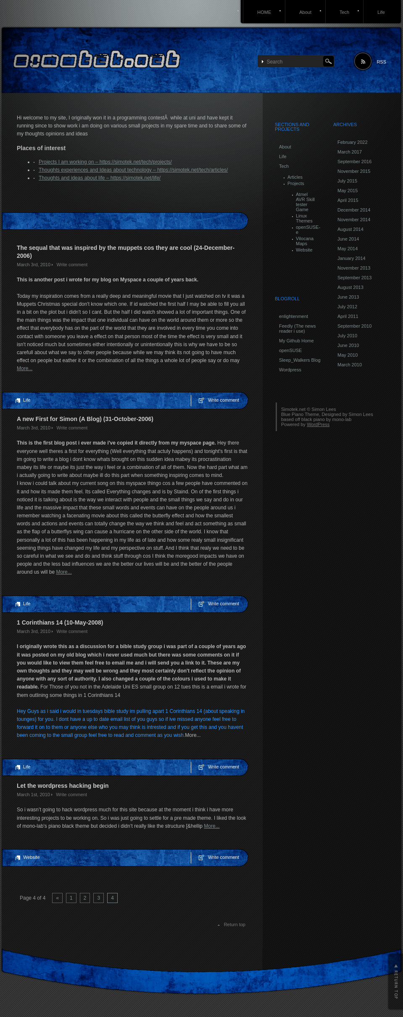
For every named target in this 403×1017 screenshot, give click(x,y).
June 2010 (348, 345)
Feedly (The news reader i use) (297, 328)
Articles (295, 177)
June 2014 (348, 238)
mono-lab (342, 419)
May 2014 (347, 248)
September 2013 (354, 277)
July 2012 (347, 306)
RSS (381, 61)
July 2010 (347, 335)
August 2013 (350, 287)
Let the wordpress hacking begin (63, 785)
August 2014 (350, 229)
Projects (295, 183)
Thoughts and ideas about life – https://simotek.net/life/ (100, 178)
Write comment (71, 264)
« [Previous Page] (57, 898)
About (305, 12)
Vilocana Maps (304, 241)
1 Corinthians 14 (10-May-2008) (60, 622)
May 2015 (347, 190)
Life (381, 12)
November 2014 (353, 219)
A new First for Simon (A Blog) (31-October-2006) (85, 419)
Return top (234, 924)
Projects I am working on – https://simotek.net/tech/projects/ (105, 162)
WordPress (318, 424)
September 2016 (354, 161)
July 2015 (347, 180)
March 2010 (349, 364)
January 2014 (351, 258)
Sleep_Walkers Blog (300, 360)
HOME (264, 12)
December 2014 (353, 209)
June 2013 (348, 296)
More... (24, 368)
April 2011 (347, 316)
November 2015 (353, 171)
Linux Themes (304, 218)
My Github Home (296, 340)
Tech (344, 12)
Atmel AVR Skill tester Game (305, 202)
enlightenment (293, 316)
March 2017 (349, 151)
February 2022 (352, 142)
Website (31, 857)
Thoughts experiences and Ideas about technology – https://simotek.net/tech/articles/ (133, 170)
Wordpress (290, 369)
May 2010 (347, 355)
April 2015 (347, 200)
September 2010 (354, 325)
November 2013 (353, 267)
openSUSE (290, 350)
